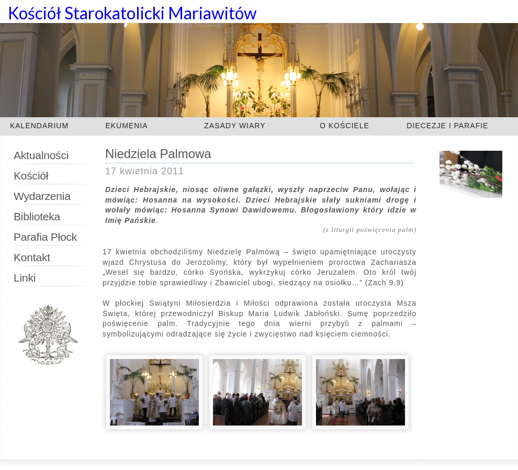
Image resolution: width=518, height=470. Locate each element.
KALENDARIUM (39, 125)
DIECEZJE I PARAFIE (447, 125)
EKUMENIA (126, 125)
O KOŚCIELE (344, 125)
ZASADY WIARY (234, 125)
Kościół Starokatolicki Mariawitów (132, 13)
